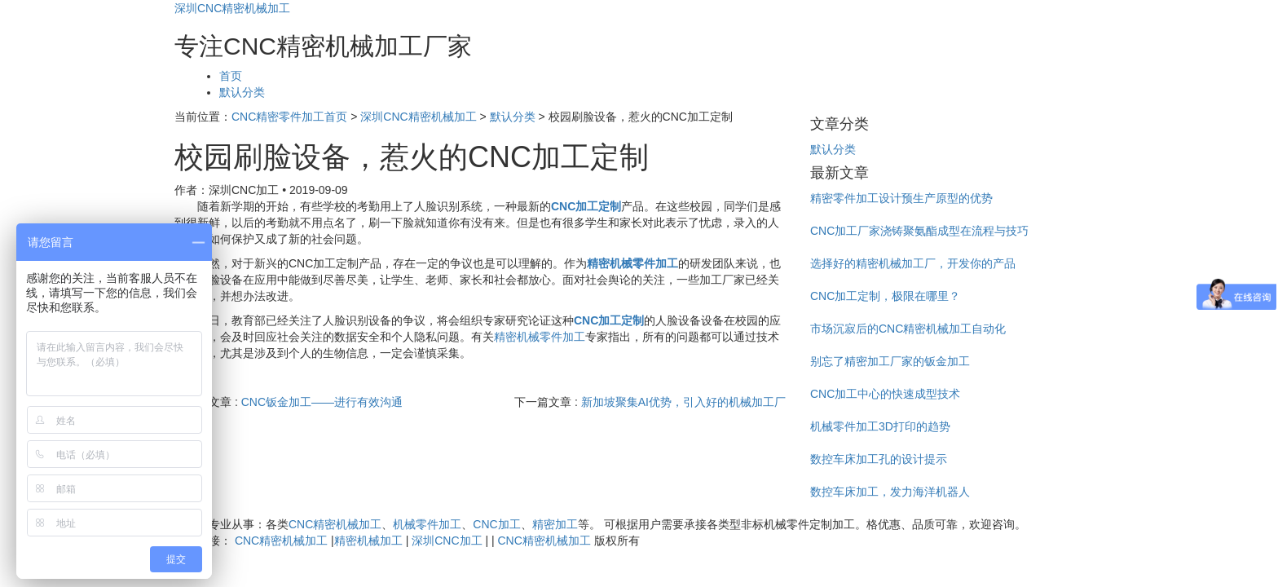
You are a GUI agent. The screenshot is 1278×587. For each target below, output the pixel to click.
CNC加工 (496, 524)
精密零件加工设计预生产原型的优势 (901, 198)
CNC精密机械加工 (335, 524)
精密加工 (555, 524)
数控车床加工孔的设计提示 (878, 459)
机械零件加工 (427, 524)
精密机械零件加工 (539, 336)
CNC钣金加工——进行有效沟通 (322, 401)
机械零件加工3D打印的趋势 (880, 426)
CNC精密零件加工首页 (289, 116)
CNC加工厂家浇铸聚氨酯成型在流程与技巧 (919, 230)
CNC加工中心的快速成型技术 (885, 393)
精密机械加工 (368, 540)
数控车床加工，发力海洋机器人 (890, 491)
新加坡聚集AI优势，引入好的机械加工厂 (683, 401)
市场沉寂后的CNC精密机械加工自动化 (908, 328)
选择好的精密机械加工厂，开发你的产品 (913, 263)
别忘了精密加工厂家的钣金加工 (890, 361)
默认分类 (242, 92)
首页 (230, 75)
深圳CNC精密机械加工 (232, 8)
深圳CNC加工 (447, 540)
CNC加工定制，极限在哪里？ (885, 295)
